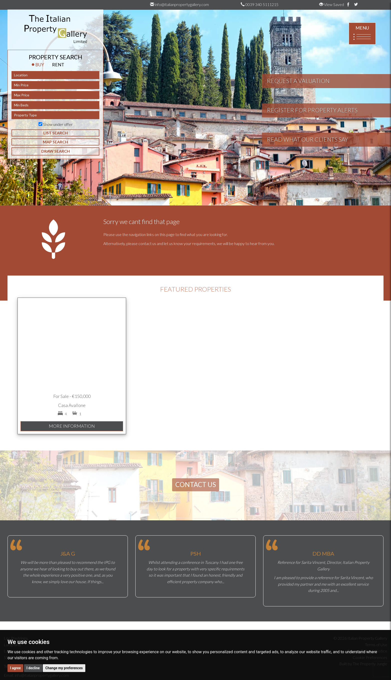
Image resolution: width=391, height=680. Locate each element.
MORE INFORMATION (72, 426)
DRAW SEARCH (55, 151)
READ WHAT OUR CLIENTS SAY (307, 139)
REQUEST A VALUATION (298, 80)
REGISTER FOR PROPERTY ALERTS (312, 110)
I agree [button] (15, 668)
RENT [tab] (56, 64)
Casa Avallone (72, 405)
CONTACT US (195, 485)
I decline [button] (33, 668)
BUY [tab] (38, 64)
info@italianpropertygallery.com (179, 4)
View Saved (331, 4)
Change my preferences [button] (64, 668)
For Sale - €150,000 (72, 396)
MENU (362, 33)
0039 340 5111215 (259, 4)
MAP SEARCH (55, 141)
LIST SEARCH (55, 132)
